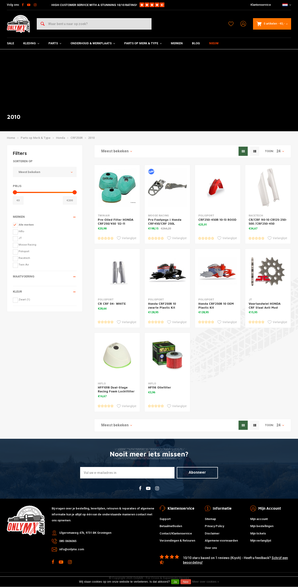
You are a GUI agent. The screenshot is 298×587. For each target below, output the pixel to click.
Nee (185, 582)
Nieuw (214, 43)
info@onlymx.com (71, 549)
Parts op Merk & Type (143, 43)
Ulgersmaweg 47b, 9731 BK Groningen (85, 532)
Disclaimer (212, 533)
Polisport (24, 251)
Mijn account (259, 519)
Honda (60, 138)
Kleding (31, 43)
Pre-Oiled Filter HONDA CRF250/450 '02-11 (115, 221)
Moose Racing (27, 244)
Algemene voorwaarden (221, 540)
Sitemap (210, 519)
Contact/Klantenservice (176, 533)
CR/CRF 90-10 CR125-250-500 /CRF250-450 (268, 221)
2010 (91, 138)
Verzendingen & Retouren (177, 540)
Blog (196, 43)
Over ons (211, 548)
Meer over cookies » (205, 581)
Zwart (24, 299)
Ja (175, 582)
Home (11, 138)
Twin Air (24, 264)
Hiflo (21, 231)
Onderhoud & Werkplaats (92, 43)
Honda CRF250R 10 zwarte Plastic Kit (162, 305)
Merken (177, 43)
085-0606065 (67, 541)
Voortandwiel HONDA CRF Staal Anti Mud (265, 305)
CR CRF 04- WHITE (112, 303)
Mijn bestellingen (261, 526)
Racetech (24, 258)
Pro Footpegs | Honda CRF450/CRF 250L (164, 221)
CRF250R (76, 138)
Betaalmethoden (171, 526)
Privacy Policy (214, 526)
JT (20, 238)
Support (165, 519)
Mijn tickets (258, 533)
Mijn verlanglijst (260, 540)
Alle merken (26, 224)
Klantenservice (260, 4)
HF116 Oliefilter (159, 387)
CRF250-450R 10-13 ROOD (217, 219)
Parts (54, 43)
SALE (10, 43)
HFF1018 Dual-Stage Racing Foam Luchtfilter (116, 389)
